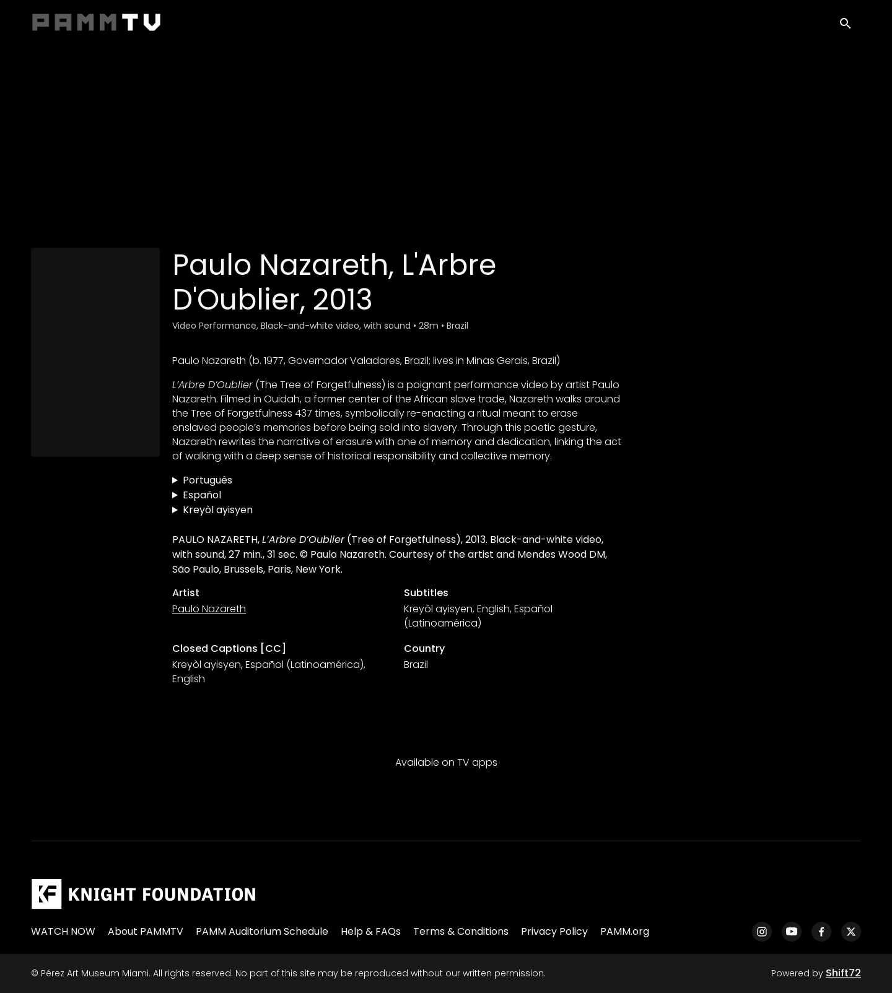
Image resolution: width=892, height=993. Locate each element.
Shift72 (843, 973)
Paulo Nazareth (209, 609)
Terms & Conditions (461, 931)
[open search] (850, 25)
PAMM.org (624, 931)
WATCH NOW (63, 931)
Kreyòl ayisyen (218, 510)
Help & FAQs (371, 931)
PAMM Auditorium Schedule (262, 931)
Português (207, 480)
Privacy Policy (554, 931)
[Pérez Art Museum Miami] (143, 893)
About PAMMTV (145, 931)
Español (202, 495)
